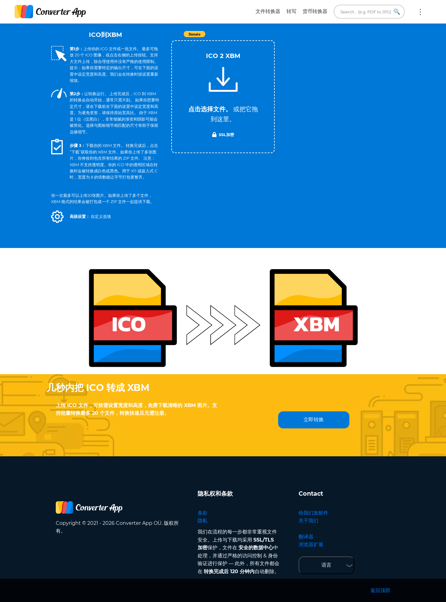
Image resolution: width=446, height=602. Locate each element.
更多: (420, 12)
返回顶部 (380, 590)
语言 (326, 565)
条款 (203, 513)
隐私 (203, 521)
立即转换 (314, 420)
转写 (291, 11)
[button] (57, 216)
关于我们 (308, 521)
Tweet (258, 37)
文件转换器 (268, 11)
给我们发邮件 (313, 513)
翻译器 (306, 537)
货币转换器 (315, 11)
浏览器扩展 (311, 544)
